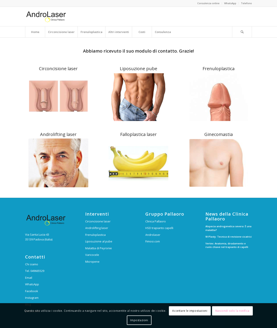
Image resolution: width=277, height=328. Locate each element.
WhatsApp (230, 3)
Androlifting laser (96, 228)
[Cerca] (242, 31)
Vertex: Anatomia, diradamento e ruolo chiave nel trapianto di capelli (226, 245)
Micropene (92, 262)
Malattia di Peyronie (98, 248)
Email (28, 278)
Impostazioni (139, 320)
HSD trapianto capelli (159, 228)
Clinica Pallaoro (155, 221)
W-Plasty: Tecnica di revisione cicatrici (228, 236)
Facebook (31, 291)
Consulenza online (208, 3)
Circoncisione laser (98, 221)
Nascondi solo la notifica (232, 311)
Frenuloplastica (95, 235)
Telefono (246, 3)
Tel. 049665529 (34, 271)
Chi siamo (31, 264)
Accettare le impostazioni (189, 311)
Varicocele (92, 255)
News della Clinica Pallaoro (226, 216)
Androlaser (152, 235)
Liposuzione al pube (98, 241)
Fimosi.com (152, 241)
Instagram (32, 298)
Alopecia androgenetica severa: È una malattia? (228, 228)
